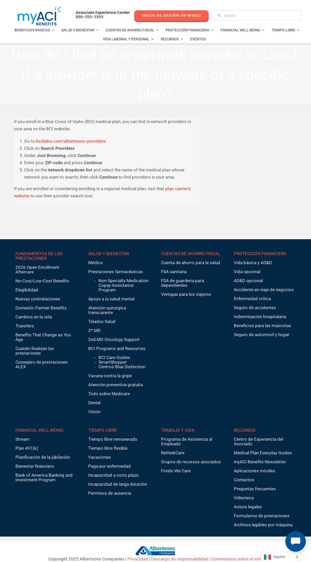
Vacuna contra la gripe (110, 375)
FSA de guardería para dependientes (182, 283)
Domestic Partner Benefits (41, 307)
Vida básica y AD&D (253, 262)
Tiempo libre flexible (108, 448)
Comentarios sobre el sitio (237, 558)
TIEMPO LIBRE (102, 430)
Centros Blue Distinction (122, 366)
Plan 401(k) (26, 448)
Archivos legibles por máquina (263, 524)
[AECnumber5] (102, 9)
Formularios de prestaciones (262, 515)
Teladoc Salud (101, 321)
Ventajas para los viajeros (186, 294)
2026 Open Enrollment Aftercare (37, 269)
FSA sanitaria (173, 271)
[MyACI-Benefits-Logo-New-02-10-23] (39, 8)
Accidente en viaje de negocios (264, 289)
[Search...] (257, 15)
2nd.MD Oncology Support (114, 339)
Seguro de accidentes (255, 307)
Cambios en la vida (33, 316)
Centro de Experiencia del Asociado (258, 441)
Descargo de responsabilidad (179, 558)
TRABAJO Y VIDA (177, 430)
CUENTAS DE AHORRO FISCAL (190, 253)
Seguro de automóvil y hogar (261, 334)
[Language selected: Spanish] (281, 557)
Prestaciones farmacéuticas (115, 271)
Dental (94, 402)
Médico (95, 262)
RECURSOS (244, 430)
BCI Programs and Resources (117, 348)
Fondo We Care (176, 470)
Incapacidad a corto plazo (113, 475)
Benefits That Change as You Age (43, 337)
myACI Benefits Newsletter (260, 461)
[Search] (219, 15)
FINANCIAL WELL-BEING (39, 430)
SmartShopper (113, 362)
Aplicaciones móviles (254, 470)
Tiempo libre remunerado (112, 439)
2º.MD (94, 330)
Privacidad (137, 558)
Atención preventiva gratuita (115, 384)
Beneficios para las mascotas (262, 325)
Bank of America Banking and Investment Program (44, 477)
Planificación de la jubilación (42, 457)
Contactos (244, 479)
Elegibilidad (26, 289)
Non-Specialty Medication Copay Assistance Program (123, 285)
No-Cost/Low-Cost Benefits (42, 280)
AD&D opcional (248, 280)
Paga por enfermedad (109, 466)
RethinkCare (172, 452)
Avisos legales (248, 506)
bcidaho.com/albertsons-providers (71, 141)
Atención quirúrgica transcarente (107, 310)
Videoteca (244, 497)
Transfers (24, 325)
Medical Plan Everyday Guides (263, 452)
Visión (94, 411)
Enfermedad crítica (252, 298)
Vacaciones (99, 457)
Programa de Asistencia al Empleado (186, 441)
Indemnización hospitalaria (260, 316)
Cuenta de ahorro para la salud (190, 262)
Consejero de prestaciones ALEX (41, 364)
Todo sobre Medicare (109, 393)
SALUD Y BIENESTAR (108, 253)
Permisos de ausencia (109, 493)
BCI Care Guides (114, 357)
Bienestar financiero (34, 466)
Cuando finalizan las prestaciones (34, 351)
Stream (22, 439)
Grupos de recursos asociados (191, 461)
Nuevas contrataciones (37, 298)
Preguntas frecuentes (255, 488)
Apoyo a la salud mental (111, 298)
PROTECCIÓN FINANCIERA (260, 253)
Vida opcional (247, 271)
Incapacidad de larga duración (117, 484)
